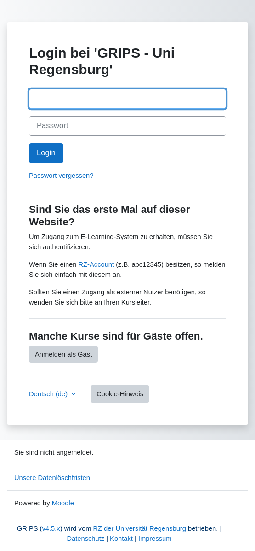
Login (46, 152)
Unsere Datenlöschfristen (52, 477)
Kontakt (121, 538)
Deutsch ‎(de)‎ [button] (49, 394)
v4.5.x (51, 528)
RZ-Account (96, 264)
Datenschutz (85, 538)
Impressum (155, 538)
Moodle (63, 503)
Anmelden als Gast (63, 354)
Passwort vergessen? (61, 175)
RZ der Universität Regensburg (139, 528)
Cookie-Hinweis (119, 394)
